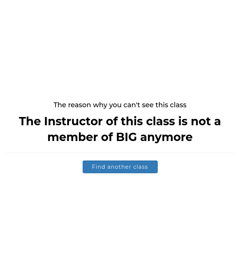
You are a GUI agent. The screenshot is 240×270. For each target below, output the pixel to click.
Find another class (120, 167)
